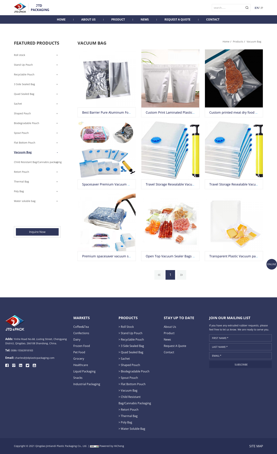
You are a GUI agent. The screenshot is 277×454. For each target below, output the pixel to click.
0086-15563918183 (22, 350)
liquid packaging (84, 371)
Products (238, 41)
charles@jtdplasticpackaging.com (34, 357)
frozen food (81, 346)
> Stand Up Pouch (130, 333)
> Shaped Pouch (129, 365)
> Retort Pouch (128, 410)
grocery (78, 359)
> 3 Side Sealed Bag (131, 346)
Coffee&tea (81, 327)
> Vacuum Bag (128, 390)
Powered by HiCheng (111, 446)
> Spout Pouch (128, 378)
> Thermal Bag (128, 416)
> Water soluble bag (132, 429)
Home (61, 19)
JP (261, 7)
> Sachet (124, 359)
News (145, 19)
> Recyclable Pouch (131, 339)
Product (118, 19)
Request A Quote (177, 19)
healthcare (80, 365)
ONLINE (271, 264)
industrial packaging (86, 384)
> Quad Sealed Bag (131, 352)
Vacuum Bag (254, 41)
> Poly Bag (125, 422)
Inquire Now (37, 232)
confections (81, 333)
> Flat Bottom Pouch (132, 384)
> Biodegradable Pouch (134, 371)
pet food (79, 352)
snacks (77, 378)
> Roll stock (126, 327)
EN (257, 7)
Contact (212, 19)
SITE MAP (256, 446)
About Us (88, 19)
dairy (76, 339)
